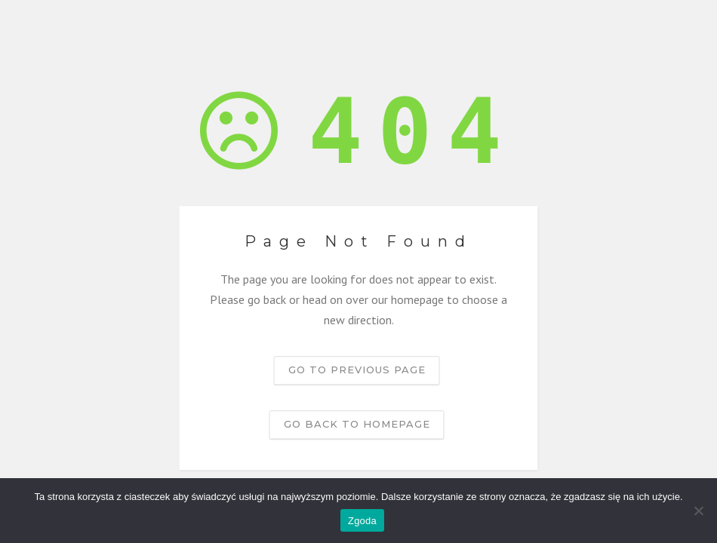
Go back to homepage (357, 424)
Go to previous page (357, 370)
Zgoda (362, 520)
